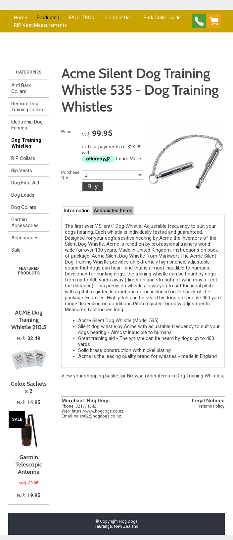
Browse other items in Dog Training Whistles (175, 376)
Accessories (25, 238)
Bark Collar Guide (162, 18)
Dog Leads (22, 195)
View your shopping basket (90, 376)
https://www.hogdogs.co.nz (97, 411)
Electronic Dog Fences (27, 125)
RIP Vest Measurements (40, 25)
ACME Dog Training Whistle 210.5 (28, 320)
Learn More (128, 159)
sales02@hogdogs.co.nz (97, 416)
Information (77, 211)
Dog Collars (23, 207)
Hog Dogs (128, 521)
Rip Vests (21, 170)
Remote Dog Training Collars (28, 107)
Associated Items (113, 211)
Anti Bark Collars (21, 88)
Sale (16, 250)
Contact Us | (118, 18)
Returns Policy (211, 406)
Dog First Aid (25, 183)
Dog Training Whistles (26, 143)
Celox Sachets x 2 (29, 387)
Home (20, 18)
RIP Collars (23, 158)
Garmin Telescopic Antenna (28, 464)
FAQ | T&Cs (81, 18)
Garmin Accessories (25, 222)
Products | (48, 18)
